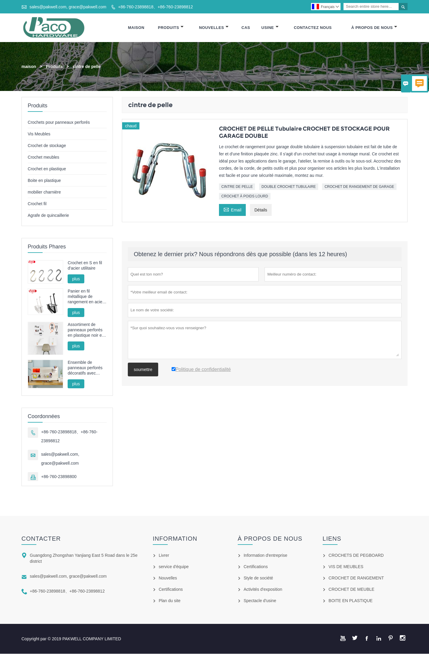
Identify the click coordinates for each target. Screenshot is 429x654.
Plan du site (170, 601)
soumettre (143, 369)
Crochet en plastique (47, 168)
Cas (246, 27)
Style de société (258, 578)
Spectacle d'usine (260, 601)
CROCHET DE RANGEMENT (356, 578)
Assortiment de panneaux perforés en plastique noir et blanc (85, 330)
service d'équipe (174, 567)
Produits (171, 27)
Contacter (41, 539)
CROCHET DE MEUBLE (351, 589)
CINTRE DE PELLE (237, 187)
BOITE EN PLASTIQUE (351, 601)
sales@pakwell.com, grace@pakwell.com (67, 6)
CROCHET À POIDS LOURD (244, 196)
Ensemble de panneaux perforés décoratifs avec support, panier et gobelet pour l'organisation (85, 368)
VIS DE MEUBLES (346, 567)
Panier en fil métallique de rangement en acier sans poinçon (86, 297)
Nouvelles (214, 27)
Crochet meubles (43, 157)
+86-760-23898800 (59, 476)
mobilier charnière (44, 192)
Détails (260, 210)
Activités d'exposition (263, 589)
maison (28, 66)
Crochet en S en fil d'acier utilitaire (85, 265)
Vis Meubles (39, 134)
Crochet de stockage (47, 145)
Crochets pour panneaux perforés (59, 122)
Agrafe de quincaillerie (48, 215)
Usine (269, 27)
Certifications (171, 589)
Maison (136, 27)
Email (232, 209)
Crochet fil (37, 203)
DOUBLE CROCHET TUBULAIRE (289, 187)
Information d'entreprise (265, 555)
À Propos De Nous (374, 27)
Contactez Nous (313, 27)
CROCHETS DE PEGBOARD (356, 555)
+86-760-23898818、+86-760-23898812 (155, 6)
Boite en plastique (44, 180)
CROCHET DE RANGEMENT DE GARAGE (359, 187)
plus (76, 278)
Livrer (164, 555)
